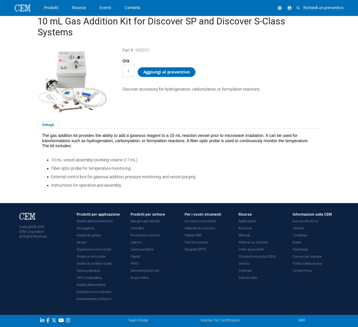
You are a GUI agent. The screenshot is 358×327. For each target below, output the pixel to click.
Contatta (132, 7)
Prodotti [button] (51, 7)
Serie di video (248, 278)
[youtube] (61, 321)
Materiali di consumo (200, 228)
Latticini (136, 242)
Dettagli (48, 125)
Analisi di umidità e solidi (94, 263)
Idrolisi (81, 242)
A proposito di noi (305, 221)
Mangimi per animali (145, 221)
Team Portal (138, 320)
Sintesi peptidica (88, 270)
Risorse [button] (79, 7)
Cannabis (137, 228)
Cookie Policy (302, 270)
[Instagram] (68, 321)
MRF (302, 320)
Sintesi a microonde (91, 256)
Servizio (244, 263)
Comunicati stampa (307, 256)
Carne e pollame (142, 249)
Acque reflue (139, 278)
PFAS (134, 263)
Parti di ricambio (196, 242)
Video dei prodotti (251, 249)
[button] (276, 8)
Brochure (245, 228)
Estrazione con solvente (94, 292)
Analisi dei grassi (89, 235)
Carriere (298, 228)
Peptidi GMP (193, 235)
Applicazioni (247, 221)
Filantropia (300, 249)
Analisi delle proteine (91, 285)
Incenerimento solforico (94, 299)
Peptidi (135, 256)
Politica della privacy (307, 263)
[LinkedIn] (42, 321)
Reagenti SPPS (195, 249)
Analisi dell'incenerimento (95, 221)
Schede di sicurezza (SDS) (257, 256)
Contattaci (300, 235)
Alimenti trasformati (145, 270)
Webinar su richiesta (253, 242)
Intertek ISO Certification (220, 320)
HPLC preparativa (89, 278)
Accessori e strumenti (200, 221)
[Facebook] (49, 321)
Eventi (105, 7)
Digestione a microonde (94, 249)
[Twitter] (55, 321)
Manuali (244, 235)
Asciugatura (85, 228)
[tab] (48, 124)
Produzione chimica (145, 235)
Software (245, 270)
